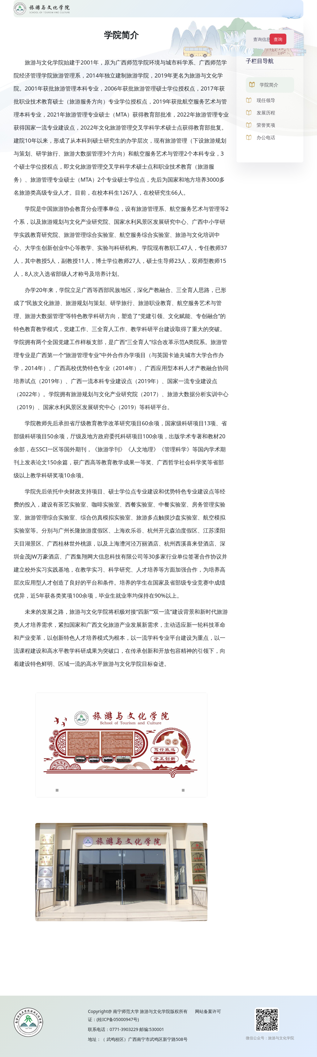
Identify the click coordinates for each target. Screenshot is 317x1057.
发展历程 (266, 112)
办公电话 (266, 137)
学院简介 (269, 85)
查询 (278, 39)
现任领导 (266, 100)
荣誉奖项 (266, 125)
